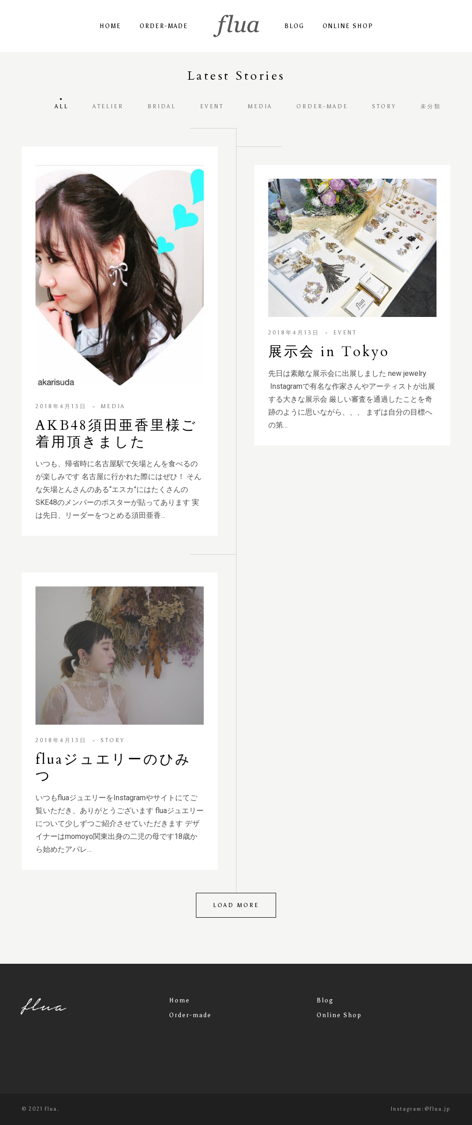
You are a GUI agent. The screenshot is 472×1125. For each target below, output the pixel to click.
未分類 (430, 106)
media (260, 106)
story (384, 106)
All (62, 106)
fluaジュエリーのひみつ (113, 767)
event (212, 106)
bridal (162, 106)
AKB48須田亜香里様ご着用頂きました (116, 433)
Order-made (164, 26)
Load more (236, 905)
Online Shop (348, 26)
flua (44, 1005)
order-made (322, 106)
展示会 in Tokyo (328, 351)
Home (110, 26)
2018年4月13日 (61, 406)
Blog (294, 26)
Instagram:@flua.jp (420, 1109)
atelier (108, 106)
